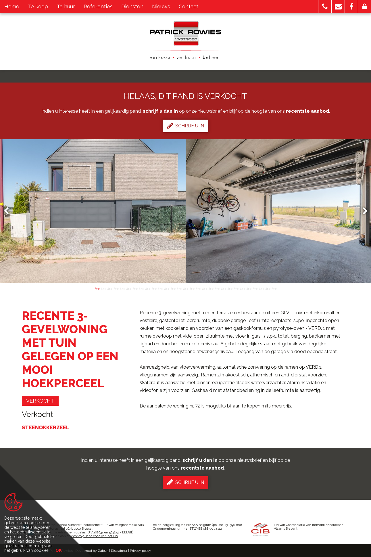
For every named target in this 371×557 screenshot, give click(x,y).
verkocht (40, 401)
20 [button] (217, 288)
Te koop (38, 6)
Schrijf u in (185, 125)
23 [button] (236, 288)
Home (11, 6)
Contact (188, 6)
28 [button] (267, 288)
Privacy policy (140, 551)
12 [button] (166, 288)
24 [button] (242, 288)
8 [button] (141, 288)
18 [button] (204, 288)
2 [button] (103, 288)
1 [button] (97, 288)
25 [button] (248, 288)
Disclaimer (119, 551)
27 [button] (261, 288)
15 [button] (185, 288)
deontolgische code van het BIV (94, 536)
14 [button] (179, 288)
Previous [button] (9, 211)
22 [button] (229, 288)
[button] (324, 6)
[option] (185, 211)
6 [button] (128, 288)
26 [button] (255, 288)
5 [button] (122, 288)
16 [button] (192, 288)
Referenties (98, 6)
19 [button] (211, 288)
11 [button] (160, 288)
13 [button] (173, 288)
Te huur (66, 6)
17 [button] (198, 288)
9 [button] (147, 288)
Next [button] (362, 211)
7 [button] (135, 288)
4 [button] (116, 288)
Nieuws (161, 6)
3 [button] (109, 288)
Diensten (132, 6)
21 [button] (223, 288)
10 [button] (154, 288)
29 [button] (274, 288)
